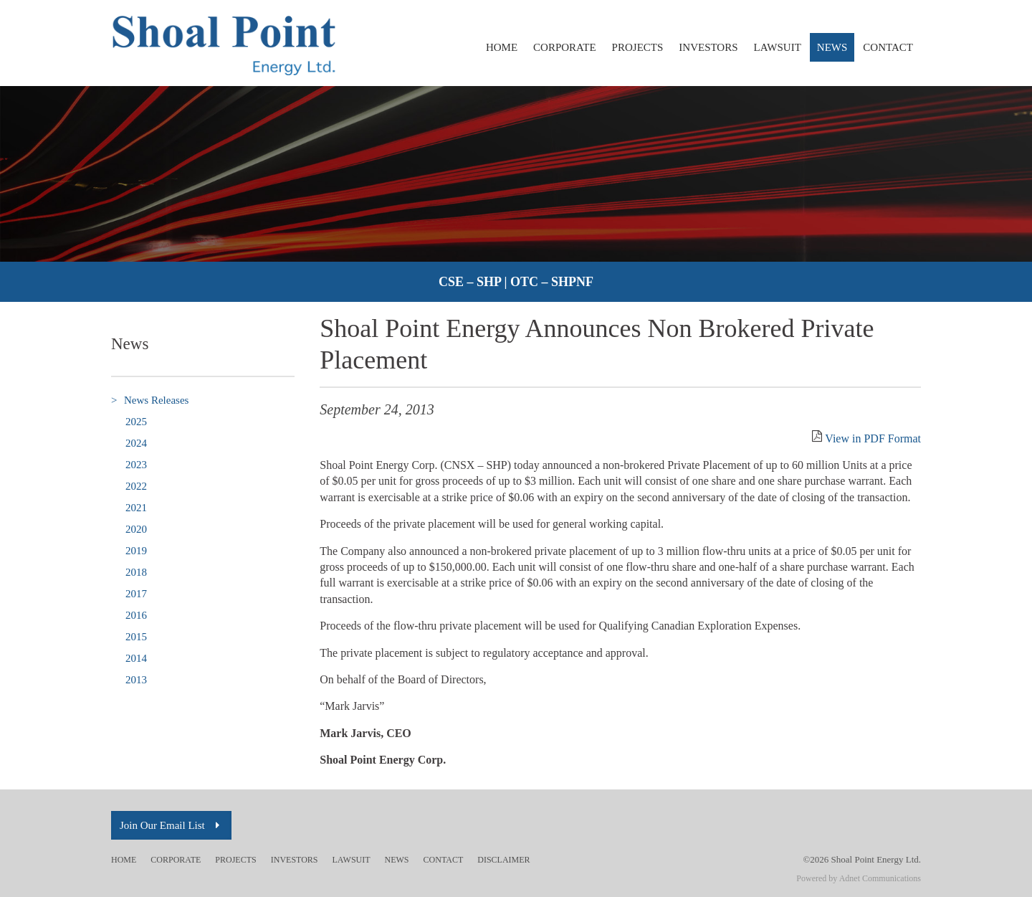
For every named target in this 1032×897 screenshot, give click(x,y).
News (832, 47)
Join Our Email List (171, 825)
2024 (136, 443)
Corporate (564, 47)
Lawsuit (777, 47)
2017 (136, 593)
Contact (888, 47)
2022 (136, 486)
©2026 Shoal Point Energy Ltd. (862, 859)
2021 (136, 507)
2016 (136, 615)
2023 (136, 464)
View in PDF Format (873, 438)
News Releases (149, 400)
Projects (638, 47)
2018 (136, 572)
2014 (136, 658)
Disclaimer (503, 860)
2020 (136, 529)
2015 (136, 636)
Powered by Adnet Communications (858, 878)
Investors (708, 47)
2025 (136, 421)
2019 (136, 550)
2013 (136, 679)
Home (501, 47)
